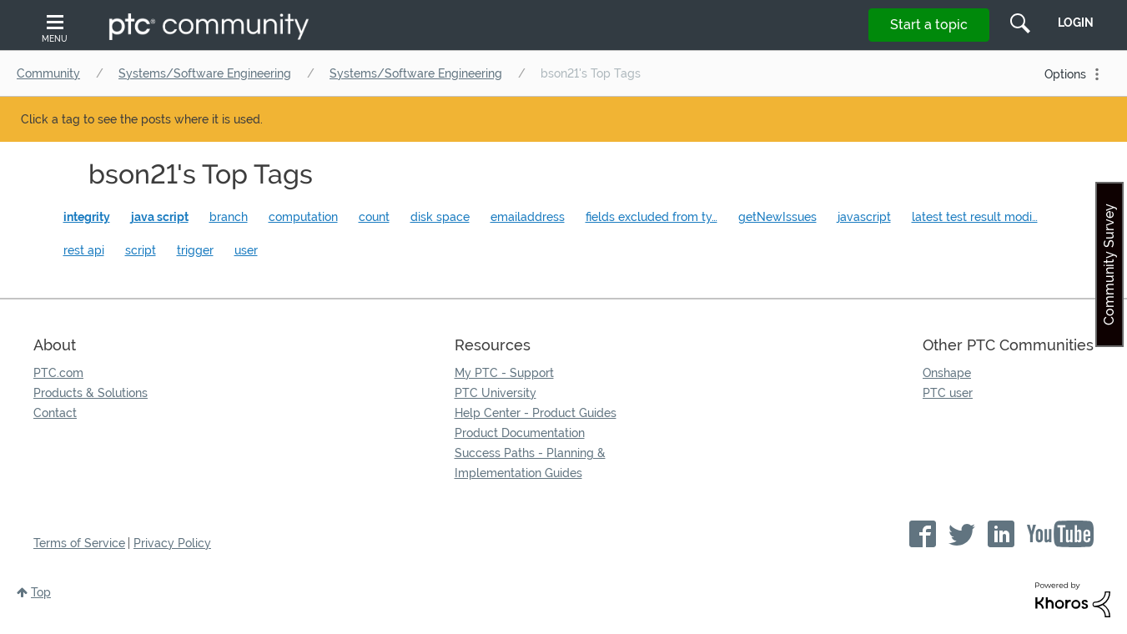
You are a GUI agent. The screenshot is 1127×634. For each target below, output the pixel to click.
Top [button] (41, 592)
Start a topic (929, 25)
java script (160, 217)
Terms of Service (79, 543)
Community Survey (1109, 264)
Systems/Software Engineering (204, 73)
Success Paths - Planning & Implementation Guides (530, 463)
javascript (864, 217)
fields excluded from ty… (651, 217)
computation (303, 217)
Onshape (947, 373)
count (374, 217)
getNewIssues (777, 217)
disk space (440, 217)
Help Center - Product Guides (535, 413)
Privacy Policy (172, 543)
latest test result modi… (975, 217)
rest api (83, 250)
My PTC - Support (504, 373)
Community (48, 73)
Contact (55, 413)
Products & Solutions (90, 393)
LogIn (1076, 22)
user (246, 250)
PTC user (948, 393)
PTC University (495, 393)
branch (228, 217)
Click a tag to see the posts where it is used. (142, 119)
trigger (195, 250)
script (140, 250)
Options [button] (1065, 74)
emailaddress (528, 217)
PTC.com (58, 373)
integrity (86, 217)
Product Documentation (520, 433)
